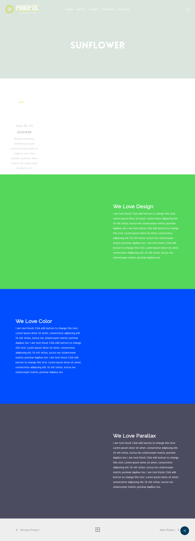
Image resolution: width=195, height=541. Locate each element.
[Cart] (188, 9)
